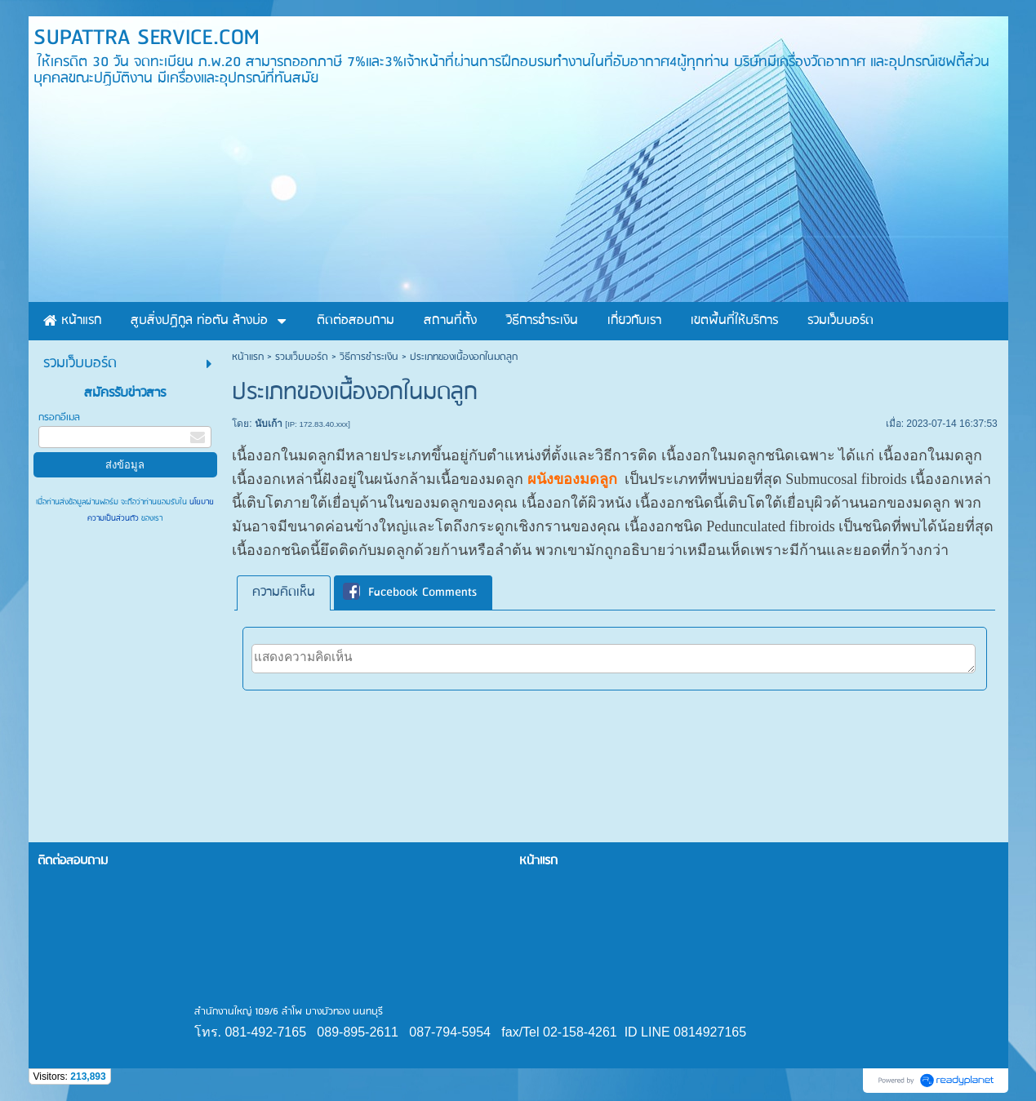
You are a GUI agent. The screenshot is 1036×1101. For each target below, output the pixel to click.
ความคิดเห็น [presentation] (283, 592)
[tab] (284, 592)
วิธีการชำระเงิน (369, 357)
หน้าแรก (248, 357)
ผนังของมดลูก (572, 479)
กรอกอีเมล (59, 417)
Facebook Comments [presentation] (410, 592)
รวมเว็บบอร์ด (301, 357)
